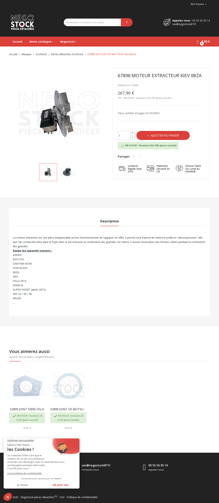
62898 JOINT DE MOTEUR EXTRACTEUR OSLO (68, 409)
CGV (61, 497)
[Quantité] (124, 135)
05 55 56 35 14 (201, 20)
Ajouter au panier (164, 135)
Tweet (141, 156)
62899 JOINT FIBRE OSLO (27, 409)
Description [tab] (109, 221)
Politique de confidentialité (82, 497)
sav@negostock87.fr (184, 24)
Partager (134, 156)
